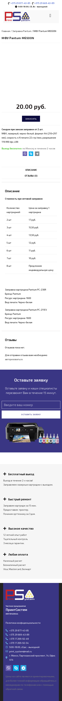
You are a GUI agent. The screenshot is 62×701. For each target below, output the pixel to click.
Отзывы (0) (31, 175)
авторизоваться (13, 359)
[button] (50, 15)
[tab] (31, 170)
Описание (31, 170)
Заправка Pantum (21, 31)
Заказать (31, 119)
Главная (6, 31)
